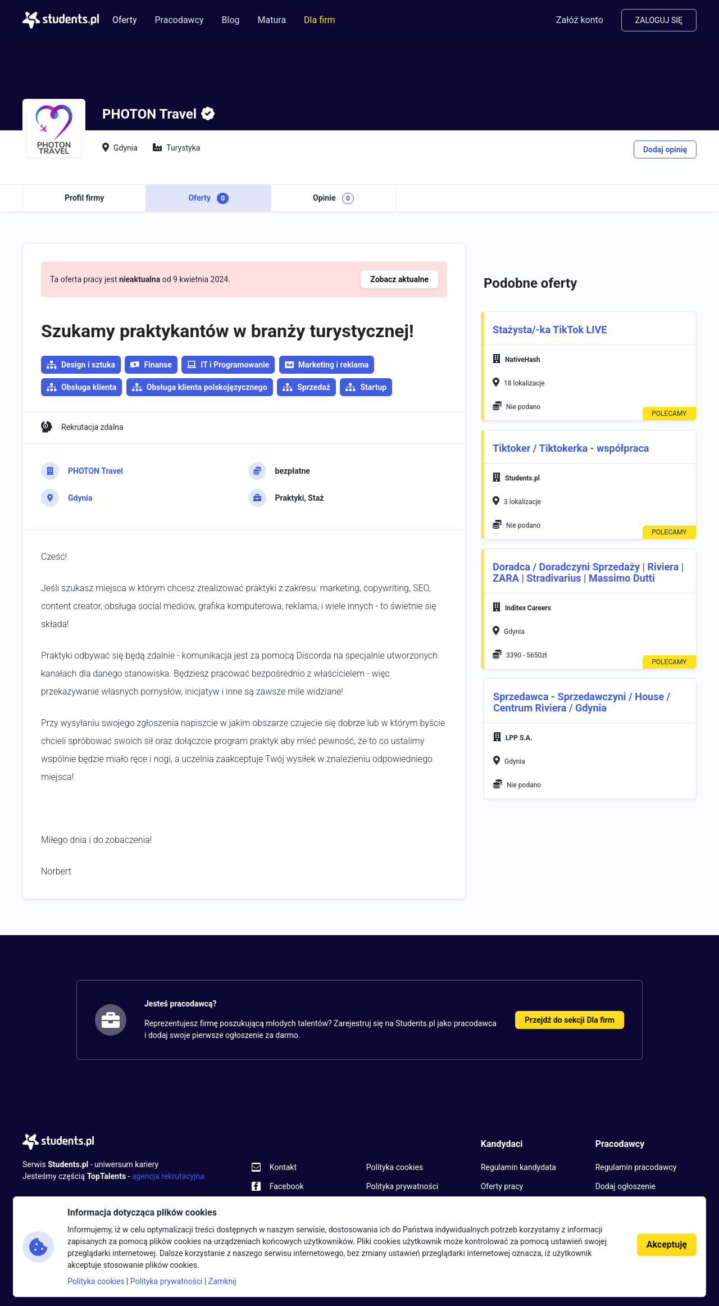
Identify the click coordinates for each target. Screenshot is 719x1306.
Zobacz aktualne (399, 279)
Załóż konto (579, 20)
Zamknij (222, 1281)
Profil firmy (84, 197)
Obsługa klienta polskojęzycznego (207, 387)
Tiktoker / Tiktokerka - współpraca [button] (571, 448)
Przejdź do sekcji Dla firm (570, 1019)
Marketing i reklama (327, 364)
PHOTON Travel (95, 470)
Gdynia (80, 497)
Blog (231, 20)
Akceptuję (667, 1244)
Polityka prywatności (402, 1186)
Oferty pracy (502, 1186)
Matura (272, 20)
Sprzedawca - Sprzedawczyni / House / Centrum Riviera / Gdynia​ (581, 702)
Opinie (333, 198)
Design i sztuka (88, 364)
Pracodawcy (178, 20)
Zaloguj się (658, 20)
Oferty (124, 20)
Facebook (287, 1186)
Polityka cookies (394, 1167)
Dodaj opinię (665, 149)
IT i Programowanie (228, 364)
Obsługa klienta (88, 387)
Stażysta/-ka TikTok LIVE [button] (550, 329)
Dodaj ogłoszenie (625, 1186)
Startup (373, 387)
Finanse (150, 364)
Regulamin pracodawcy (636, 1167)
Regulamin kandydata (518, 1167)
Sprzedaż (313, 387)
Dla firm (319, 20)
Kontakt (283, 1167)
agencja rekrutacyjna (168, 1176)
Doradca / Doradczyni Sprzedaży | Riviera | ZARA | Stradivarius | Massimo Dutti (588, 572)
